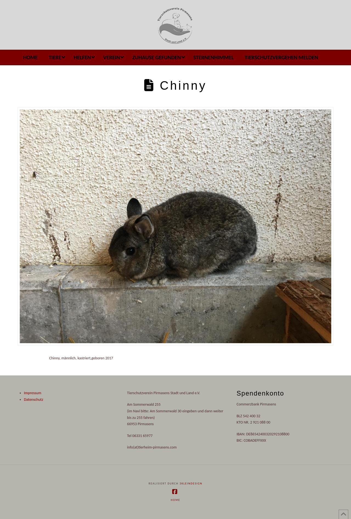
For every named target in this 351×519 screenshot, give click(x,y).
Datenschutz (33, 399)
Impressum (32, 393)
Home (175, 500)
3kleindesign (191, 483)
